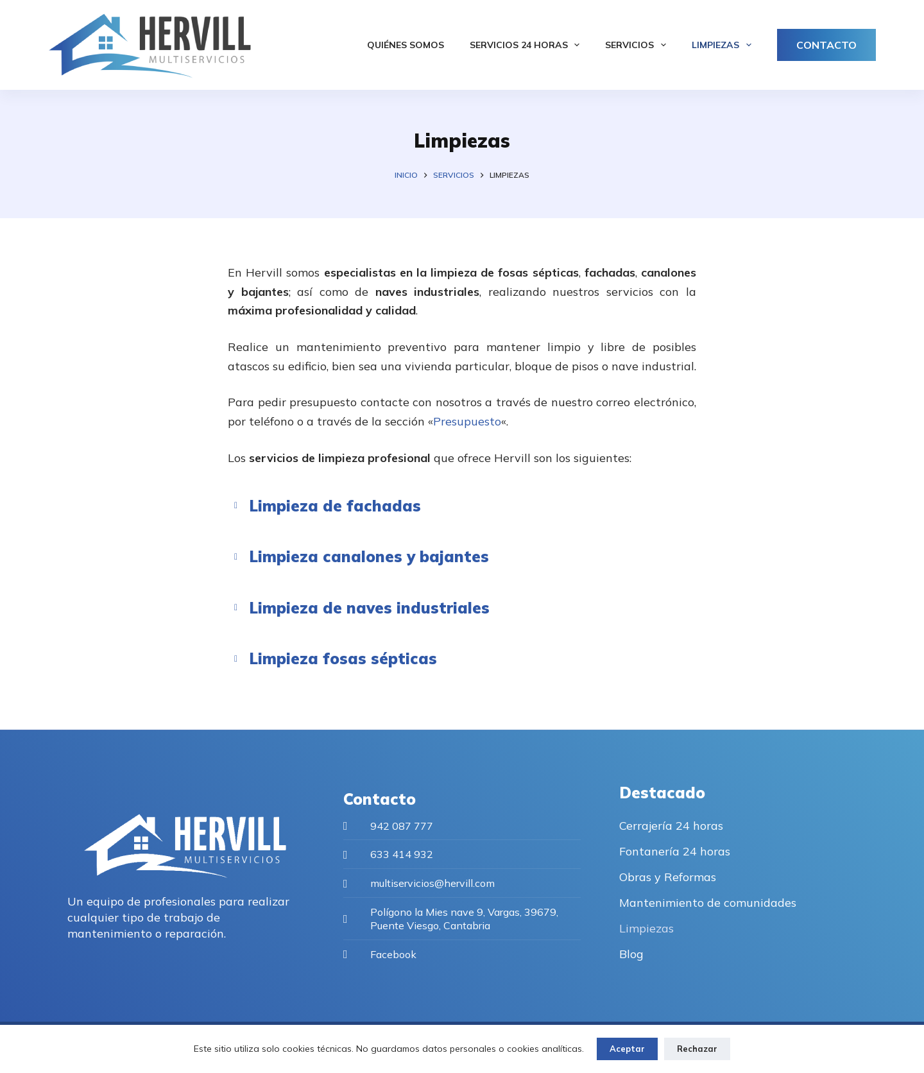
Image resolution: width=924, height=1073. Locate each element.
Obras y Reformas (667, 877)
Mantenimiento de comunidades (707, 902)
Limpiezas (724, 45)
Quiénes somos (405, 45)
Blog (631, 954)
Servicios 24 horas (527, 45)
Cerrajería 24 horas (671, 825)
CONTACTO (826, 45)
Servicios (638, 45)
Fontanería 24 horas (674, 851)
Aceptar (627, 1048)
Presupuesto (467, 421)
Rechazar (697, 1048)
